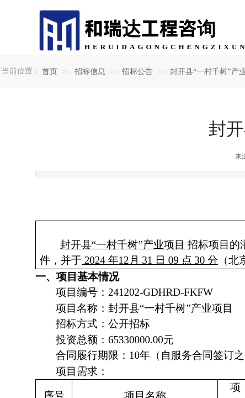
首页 (49, 71)
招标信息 (89, 71)
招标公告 (137, 71)
